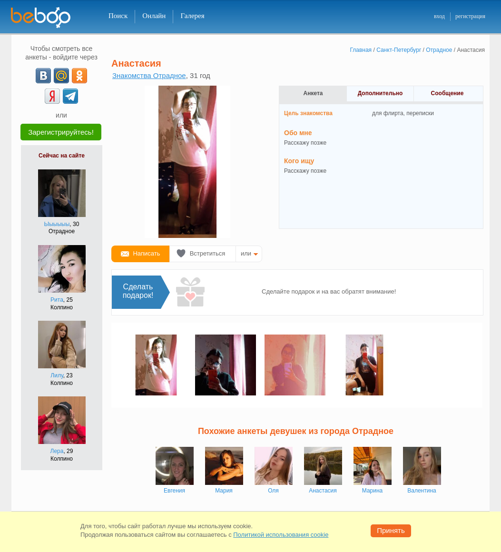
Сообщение (447, 93)
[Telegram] (70, 96)
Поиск (118, 16)
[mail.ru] (61, 75)
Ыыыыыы (57, 224)
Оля (273, 490)
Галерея (192, 16)
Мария (224, 490)
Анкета (313, 93)
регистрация (470, 16)
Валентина (421, 490)
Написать (146, 253)
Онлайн (154, 16)
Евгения (174, 490)
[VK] (43, 75)
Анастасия (323, 490)
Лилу (56, 375)
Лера (57, 451)
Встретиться (208, 253)
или (246, 253)
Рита (56, 299)
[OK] (79, 75)
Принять (391, 530)
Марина (372, 490)
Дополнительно (380, 93)
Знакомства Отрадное (149, 75)
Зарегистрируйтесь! (61, 132)
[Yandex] (52, 96)
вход (439, 16)
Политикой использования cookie (280, 534)
